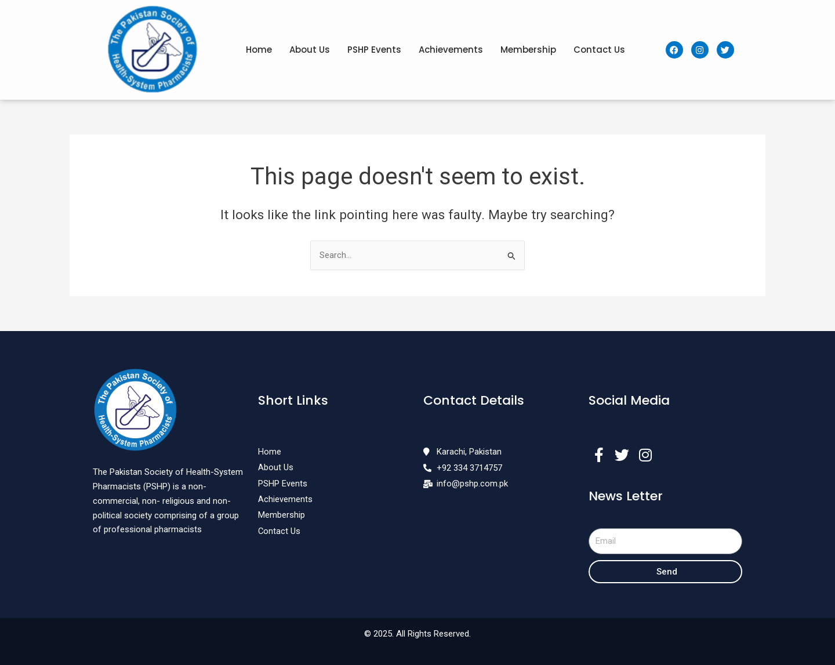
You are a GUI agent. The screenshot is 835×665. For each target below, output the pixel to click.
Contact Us (599, 49)
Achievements (451, 49)
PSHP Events (374, 49)
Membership (528, 49)
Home (259, 49)
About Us (309, 49)
